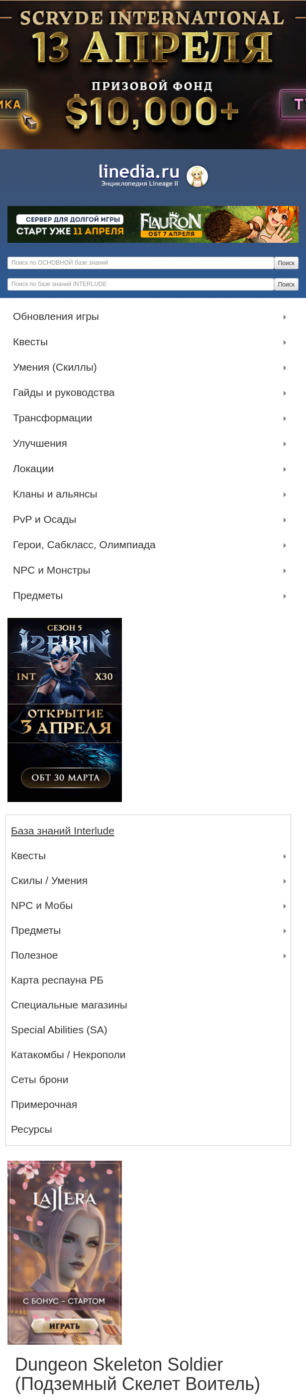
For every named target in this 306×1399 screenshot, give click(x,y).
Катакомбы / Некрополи (68, 1054)
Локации (36, 468)
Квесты (33, 341)
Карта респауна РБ (57, 980)
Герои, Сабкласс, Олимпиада (87, 544)
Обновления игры (58, 316)
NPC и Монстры (54, 570)
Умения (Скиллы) (57, 367)
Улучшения (42, 443)
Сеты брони (39, 1079)
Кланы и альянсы (57, 494)
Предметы (40, 595)
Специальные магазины (69, 1004)
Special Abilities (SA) (59, 1029)
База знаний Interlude (62, 830)
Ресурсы (31, 1129)
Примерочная (44, 1104)
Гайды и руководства (66, 392)
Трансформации (55, 417)
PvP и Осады (47, 519)
